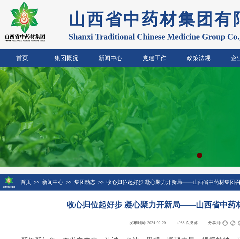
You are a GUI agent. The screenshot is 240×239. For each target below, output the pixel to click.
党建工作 (154, 58)
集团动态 (84, 182)
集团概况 (66, 58)
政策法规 (198, 58)
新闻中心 (110, 58)
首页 (22, 58)
